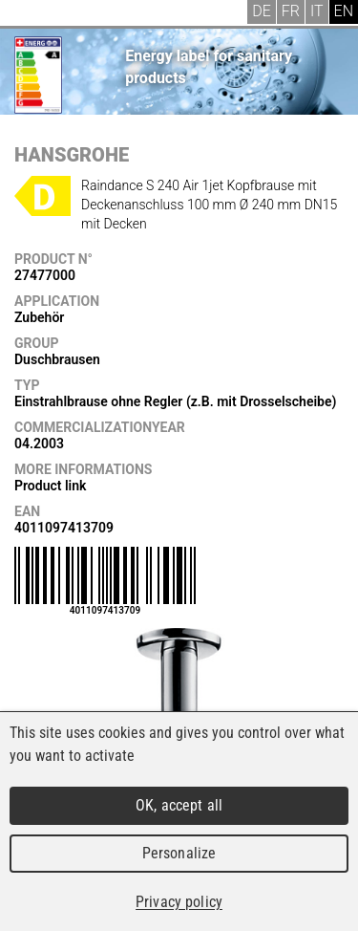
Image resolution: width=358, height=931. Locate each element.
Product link (50, 485)
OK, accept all (179, 805)
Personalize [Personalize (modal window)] (179, 853)
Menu (28, 14)
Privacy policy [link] (179, 902)
